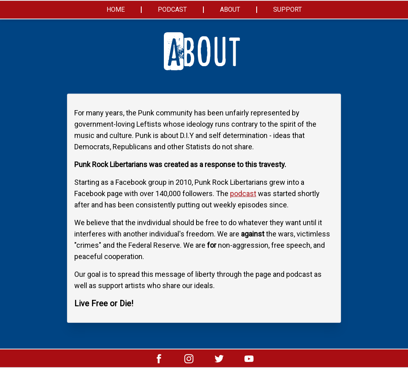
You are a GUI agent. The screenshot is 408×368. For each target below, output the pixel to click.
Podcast (172, 9)
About (230, 9)
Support (287, 9)
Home (116, 9)
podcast (243, 193)
